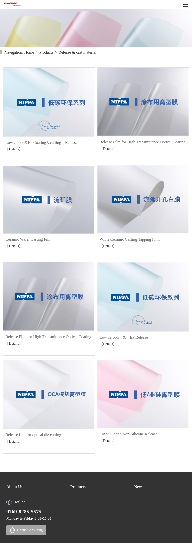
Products (47, 52)
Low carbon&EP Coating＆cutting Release (42, 142)
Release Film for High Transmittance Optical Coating (143, 142)
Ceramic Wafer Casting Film (29, 239)
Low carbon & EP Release (124, 337)
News (138, 487)
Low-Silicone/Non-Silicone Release (129, 434)
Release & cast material (77, 52)
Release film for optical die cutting (33, 435)
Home (29, 52)
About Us (14, 487)
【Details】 (14, 149)
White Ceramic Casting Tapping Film (130, 239)
